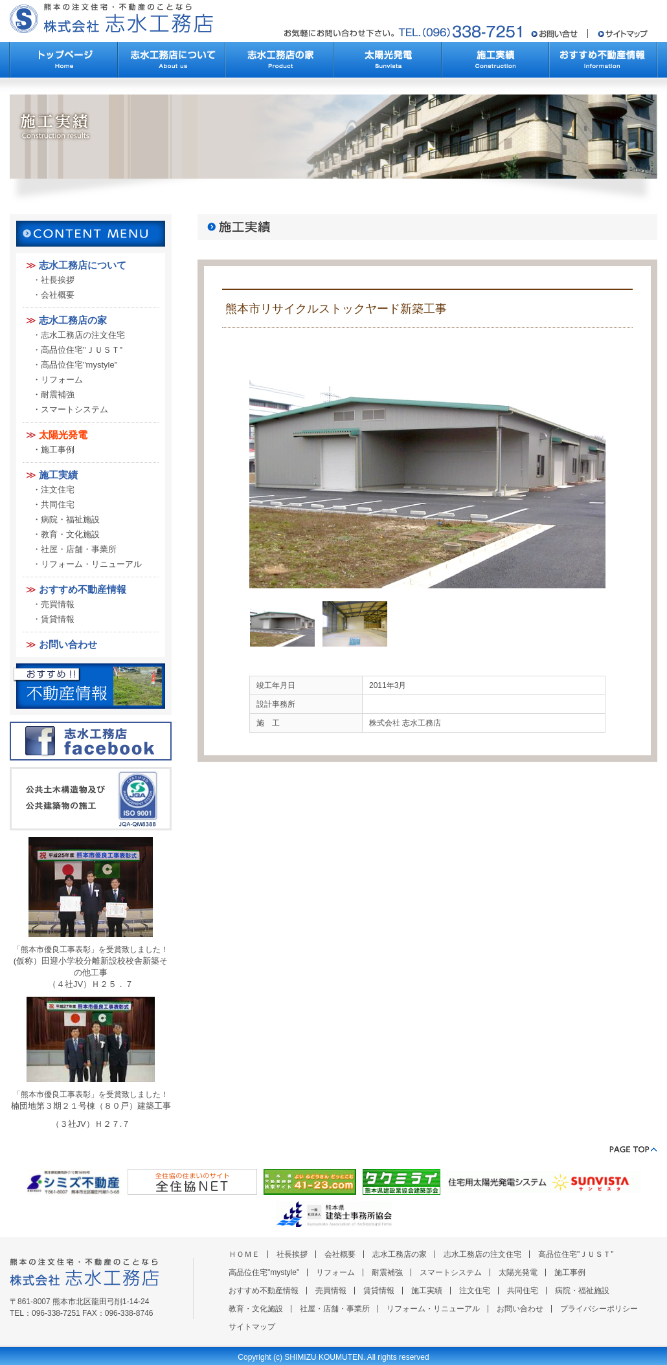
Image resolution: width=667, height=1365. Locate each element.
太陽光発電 (63, 434)
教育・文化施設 (70, 534)
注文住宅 (57, 489)
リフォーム (62, 379)
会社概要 (57, 295)
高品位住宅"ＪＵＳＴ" (81, 350)
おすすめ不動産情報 (82, 589)
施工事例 (57, 449)
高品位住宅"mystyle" (79, 365)
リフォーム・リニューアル (91, 564)
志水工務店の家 (73, 320)
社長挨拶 (57, 280)
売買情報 (57, 604)
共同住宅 (57, 504)
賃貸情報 (57, 619)
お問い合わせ (68, 644)
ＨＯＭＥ (244, 1254)
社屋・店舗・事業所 (79, 549)
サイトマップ (252, 1326)
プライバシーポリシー (599, 1308)
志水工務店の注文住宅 (83, 335)
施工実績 (58, 474)
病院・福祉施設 (70, 519)
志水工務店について (82, 265)
